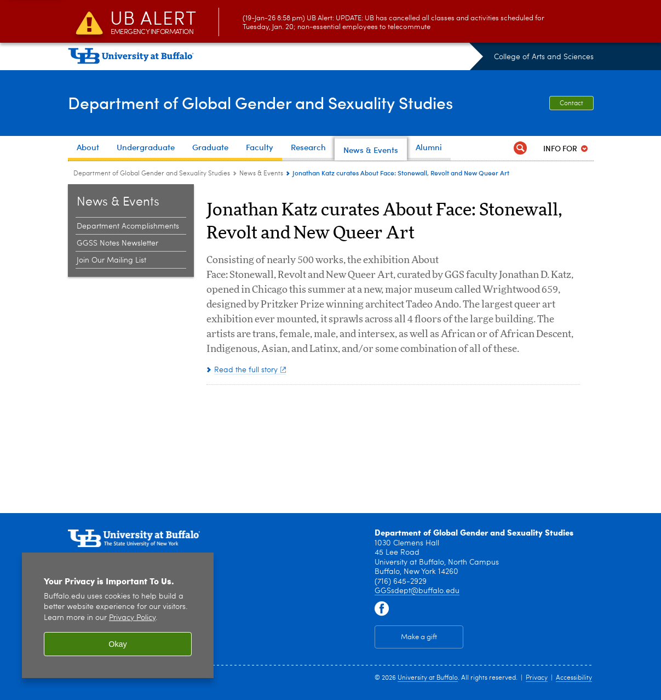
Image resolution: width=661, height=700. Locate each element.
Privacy (537, 678)
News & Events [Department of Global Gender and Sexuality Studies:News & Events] (261, 173)
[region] (118, 615)
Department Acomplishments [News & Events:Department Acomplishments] (128, 226)
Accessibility (574, 678)
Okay (117, 644)
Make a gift (419, 637)
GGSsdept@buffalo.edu (417, 591)
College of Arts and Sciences (544, 57)
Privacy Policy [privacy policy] (132, 618)
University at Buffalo (428, 678)
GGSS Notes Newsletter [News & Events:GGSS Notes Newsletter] (117, 243)
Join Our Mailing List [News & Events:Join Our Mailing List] (111, 260)
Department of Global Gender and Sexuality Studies (260, 102)
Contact (571, 103)
